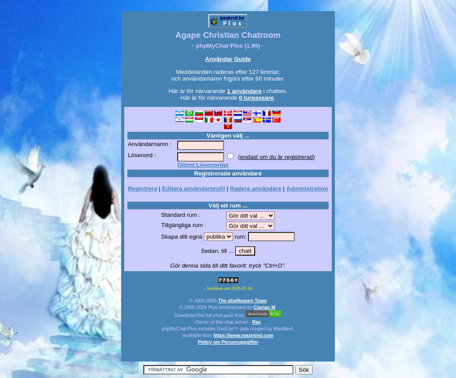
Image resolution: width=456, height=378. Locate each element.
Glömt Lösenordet (202, 165)
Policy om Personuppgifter (228, 342)
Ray (256, 322)
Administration (307, 188)
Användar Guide (228, 59)
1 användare (244, 91)
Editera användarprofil (193, 188)
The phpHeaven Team (242, 300)
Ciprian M (265, 307)
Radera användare (255, 188)
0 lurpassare (256, 97)
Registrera (142, 188)
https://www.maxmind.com (243, 335)
